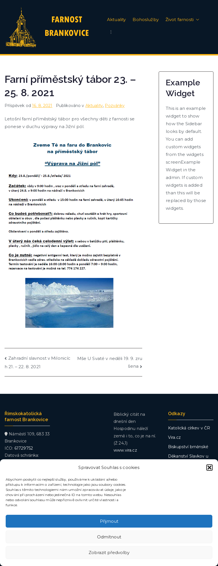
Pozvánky (115, 105)
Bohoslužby (146, 19)
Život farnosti (182, 19)
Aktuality (116, 19)
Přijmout (109, 521)
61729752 (23, 448)
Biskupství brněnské (188, 446)
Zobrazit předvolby (109, 552)
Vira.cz (174, 437)
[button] (209, 467)
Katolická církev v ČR (189, 428)
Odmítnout (109, 537)
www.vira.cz (125, 450)
